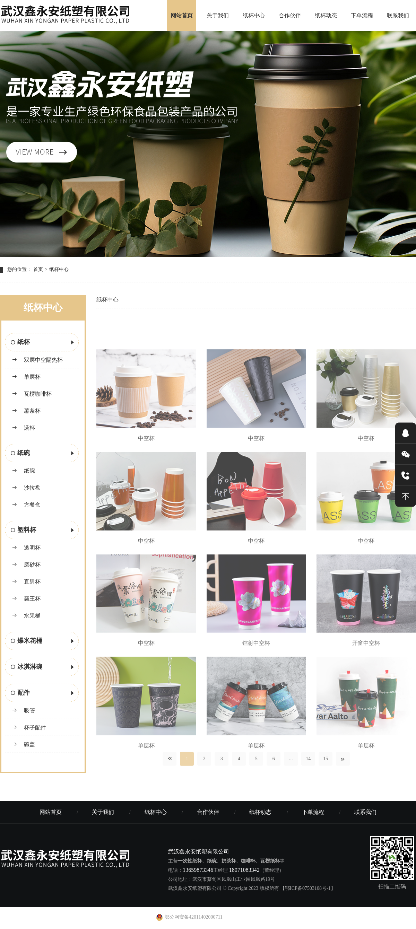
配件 (43, 693)
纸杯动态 (326, 15)
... (291, 762)
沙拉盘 (26, 488)
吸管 (23, 710)
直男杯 (26, 582)
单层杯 (26, 377)
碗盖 (23, 744)
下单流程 (362, 15)
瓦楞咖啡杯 (32, 394)
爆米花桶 (43, 641)
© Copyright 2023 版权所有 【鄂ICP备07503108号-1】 (279, 888)
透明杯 (26, 548)
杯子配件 (29, 727)
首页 (38, 269)
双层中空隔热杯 (37, 360)
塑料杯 (43, 530)
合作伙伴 (290, 15)
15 (325, 762)
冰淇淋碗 (43, 667)
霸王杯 (26, 599)
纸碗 (43, 453)
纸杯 (43, 342)
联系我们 (398, 15)
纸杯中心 (254, 15)
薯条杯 (26, 411)
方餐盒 (26, 505)
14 (308, 762)
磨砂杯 (26, 565)
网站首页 (182, 15)
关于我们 (218, 15)
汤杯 (23, 428)
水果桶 (26, 616)
